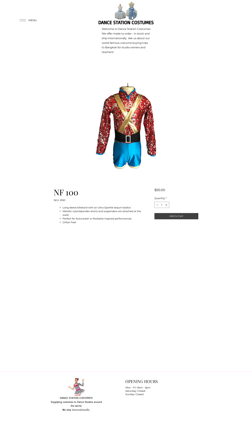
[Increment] (166, 205)
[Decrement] (157, 205)
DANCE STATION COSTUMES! (76, 398)
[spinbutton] (161, 205)
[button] (28, 20)
